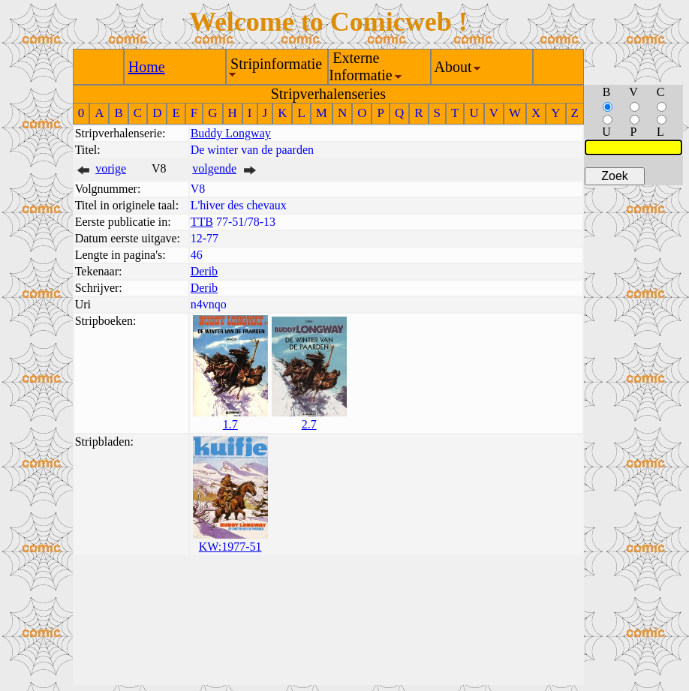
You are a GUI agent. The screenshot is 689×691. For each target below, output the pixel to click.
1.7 (230, 424)
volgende (214, 168)
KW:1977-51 (230, 546)
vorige (110, 168)
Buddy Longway (231, 133)
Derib (204, 271)
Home (146, 67)
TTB (202, 221)
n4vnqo (209, 304)
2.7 (309, 424)
